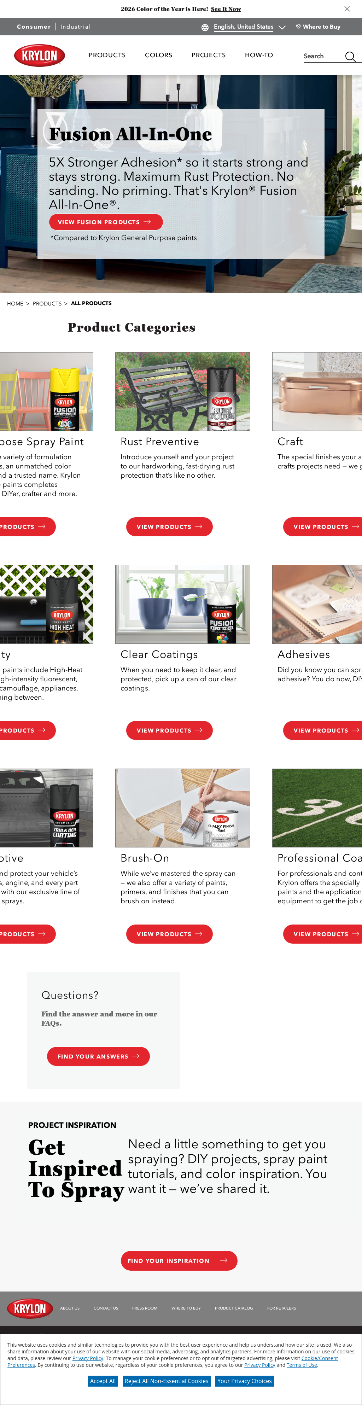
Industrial (75, 26)
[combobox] (323, 57)
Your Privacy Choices (244, 1381)
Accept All (103, 1381)
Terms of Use (302, 1365)
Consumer (34, 26)
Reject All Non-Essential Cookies (167, 1381)
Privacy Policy (87, 1358)
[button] (181, 237)
